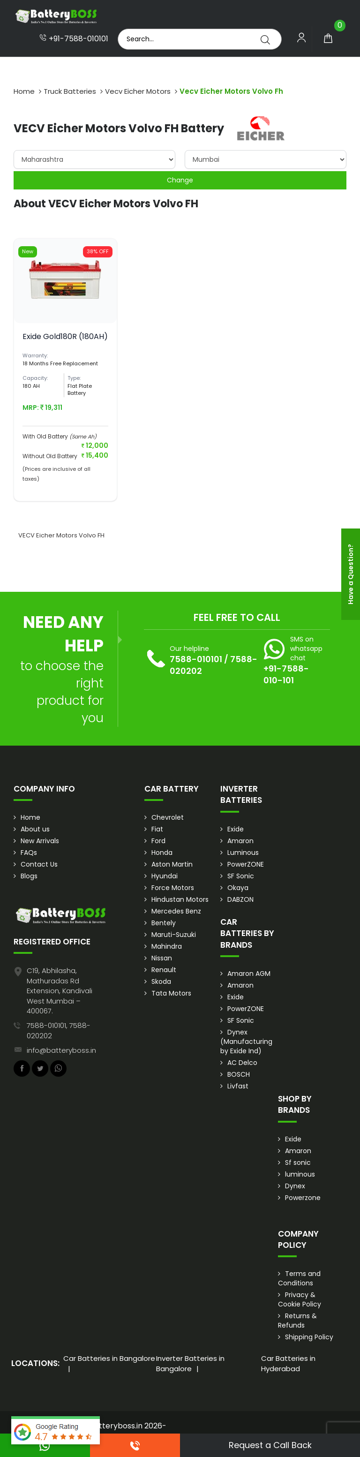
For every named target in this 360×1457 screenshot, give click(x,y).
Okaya (237, 887)
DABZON (240, 899)
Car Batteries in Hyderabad (288, 1363)
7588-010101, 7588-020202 (58, 1030)
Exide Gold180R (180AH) (65, 336)
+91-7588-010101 (73, 39)
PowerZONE (245, 864)
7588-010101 (196, 659)
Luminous (243, 852)
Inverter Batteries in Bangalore (190, 1363)
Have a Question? (350, 574)
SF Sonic (240, 876)
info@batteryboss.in (61, 1050)
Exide (235, 829)
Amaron (240, 841)
